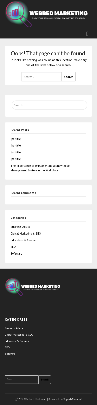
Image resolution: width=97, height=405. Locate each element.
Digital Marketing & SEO (26, 233)
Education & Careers (23, 240)
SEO (13, 247)
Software (16, 253)
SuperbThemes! (72, 399)
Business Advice (20, 227)
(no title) (16, 139)
